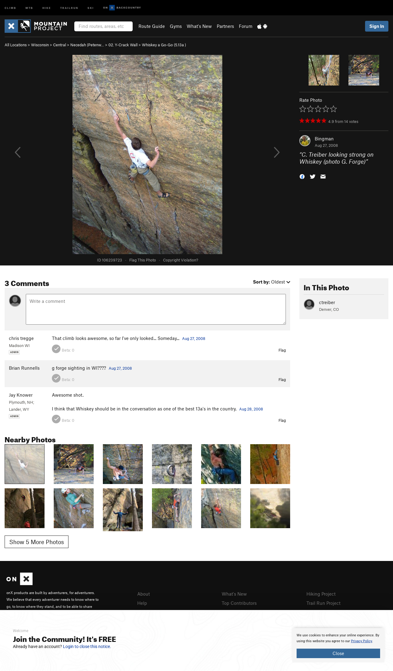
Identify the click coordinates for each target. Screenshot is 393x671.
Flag (282, 350)
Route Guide (151, 26)
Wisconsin (40, 44)
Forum (245, 26)
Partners (225, 26)
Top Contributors (239, 603)
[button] (302, 175)
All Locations (16, 44)
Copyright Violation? (180, 259)
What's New (199, 26)
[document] (338, 645)
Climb (10, 8)
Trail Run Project (323, 603)
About (143, 594)
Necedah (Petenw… (87, 44)
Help (142, 603)
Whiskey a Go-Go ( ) (164, 44)
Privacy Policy (361, 641)
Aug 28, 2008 (251, 408)
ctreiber (327, 302)
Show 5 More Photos (36, 541)
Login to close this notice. (87, 646)
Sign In (376, 26)
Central (59, 44)
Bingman (324, 138)
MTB (29, 8)
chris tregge (21, 338)
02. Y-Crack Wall (123, 44)
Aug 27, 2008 (193, 338)
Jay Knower (21, 395)
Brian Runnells (24, 368)
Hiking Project (321, 594)
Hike (46, 8)
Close (338, 653)
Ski (91, 8)
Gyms (176, 26)
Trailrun (69, 8)
